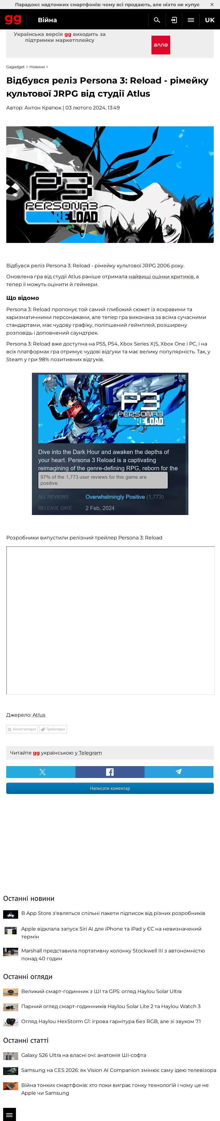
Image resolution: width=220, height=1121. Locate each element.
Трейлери (55, 729)
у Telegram (88, 753)
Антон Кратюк (42, 108)
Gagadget (13, 18)
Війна (47, 20)
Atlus (39, 715)
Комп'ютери (24, 729)
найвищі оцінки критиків (161, 277)
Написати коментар (110, 788)
